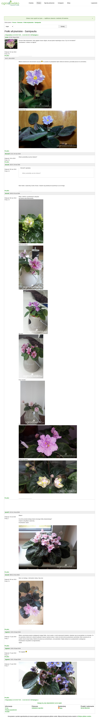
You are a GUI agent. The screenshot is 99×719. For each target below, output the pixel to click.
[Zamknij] (92, 18)
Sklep (68, 3)
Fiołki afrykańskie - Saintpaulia (32, 22)
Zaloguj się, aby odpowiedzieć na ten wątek (49, 703)
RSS (60, 708)
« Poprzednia (8, 35)
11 (23, 35)
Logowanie (94, 3)
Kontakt (7, 711)
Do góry (7, 55)
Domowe (19, 22)
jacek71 (7, 512)
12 (24, 35)
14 (28, 35)
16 (31, 35)
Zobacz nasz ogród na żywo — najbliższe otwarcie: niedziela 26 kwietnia (47, 18)
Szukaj (62, 26)
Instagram (61, 3)
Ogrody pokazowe (49, 3)
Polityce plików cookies (84, 716)
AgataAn (7, 632)
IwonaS (7, 164)
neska (6, 37)
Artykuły (31, 3)
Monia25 (7, 153)
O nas (6, 708)
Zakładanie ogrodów (37, 708)
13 (26, 35)
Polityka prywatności (11, 710)
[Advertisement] (49, 11)
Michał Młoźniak (85, 708)
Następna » (35, 35)
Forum (39, 3)
